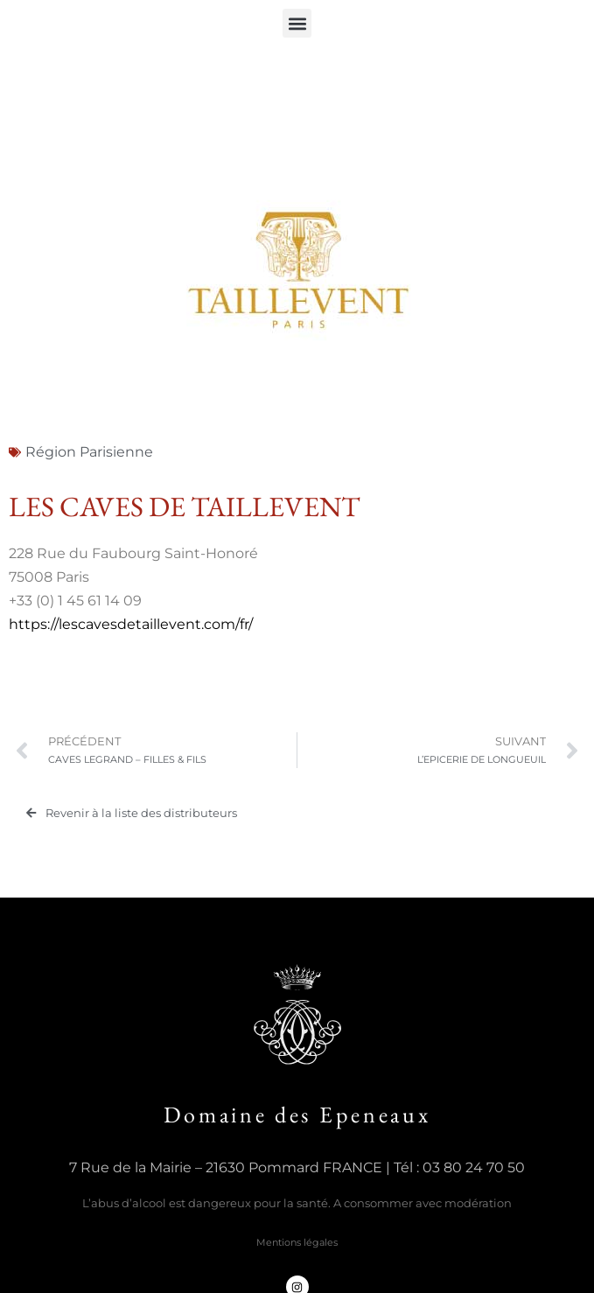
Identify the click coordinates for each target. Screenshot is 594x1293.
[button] (297, 23)
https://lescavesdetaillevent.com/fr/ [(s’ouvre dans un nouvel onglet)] (131, 624)
